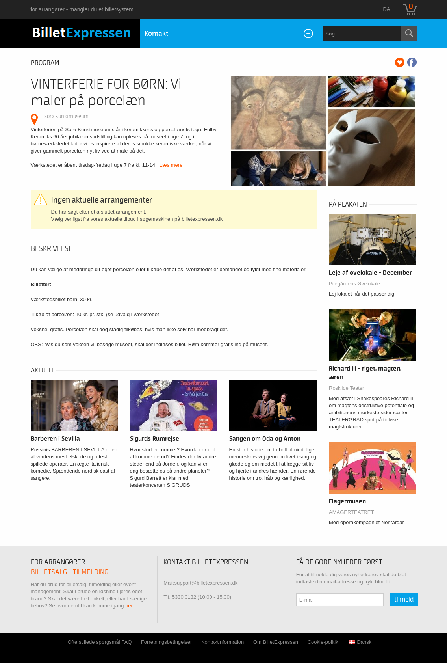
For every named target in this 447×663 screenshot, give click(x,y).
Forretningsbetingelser (166, 642)
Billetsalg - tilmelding (69, 572)
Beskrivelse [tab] (51, 248)
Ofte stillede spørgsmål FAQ (100, 642)
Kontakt (156, 34)
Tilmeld (404, 599)
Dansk (360, 642)
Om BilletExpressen (275, 642)
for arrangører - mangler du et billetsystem (82, 9)
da (386, 9)
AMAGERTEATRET (351, 512)
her (128, 606)
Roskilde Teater (346, 388)
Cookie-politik (323, 642)
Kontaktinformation (222, 642)
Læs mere (171, 165)
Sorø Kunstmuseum (66, 116)
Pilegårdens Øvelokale (354, 284)
